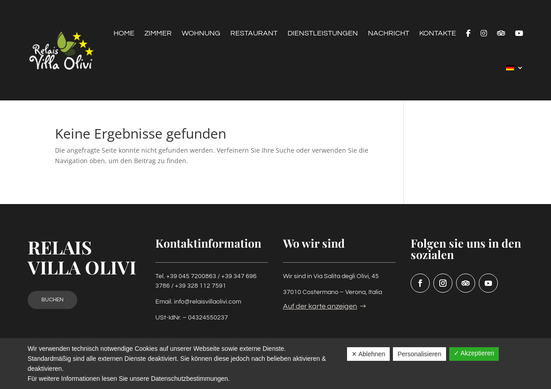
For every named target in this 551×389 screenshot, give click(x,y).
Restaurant (254, 33)
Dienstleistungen (323, 33)
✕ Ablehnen (368, 354)
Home (124, 33)
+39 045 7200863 (191, 276)
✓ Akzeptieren (474, 353)
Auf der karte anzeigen (320, 306)
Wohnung (201, 33)
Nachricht (388, 33)
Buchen (52, 300)
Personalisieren (419, 354)
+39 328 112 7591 (200, 286)
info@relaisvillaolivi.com (207, 302)
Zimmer (158, 33)
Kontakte (437, 33)
